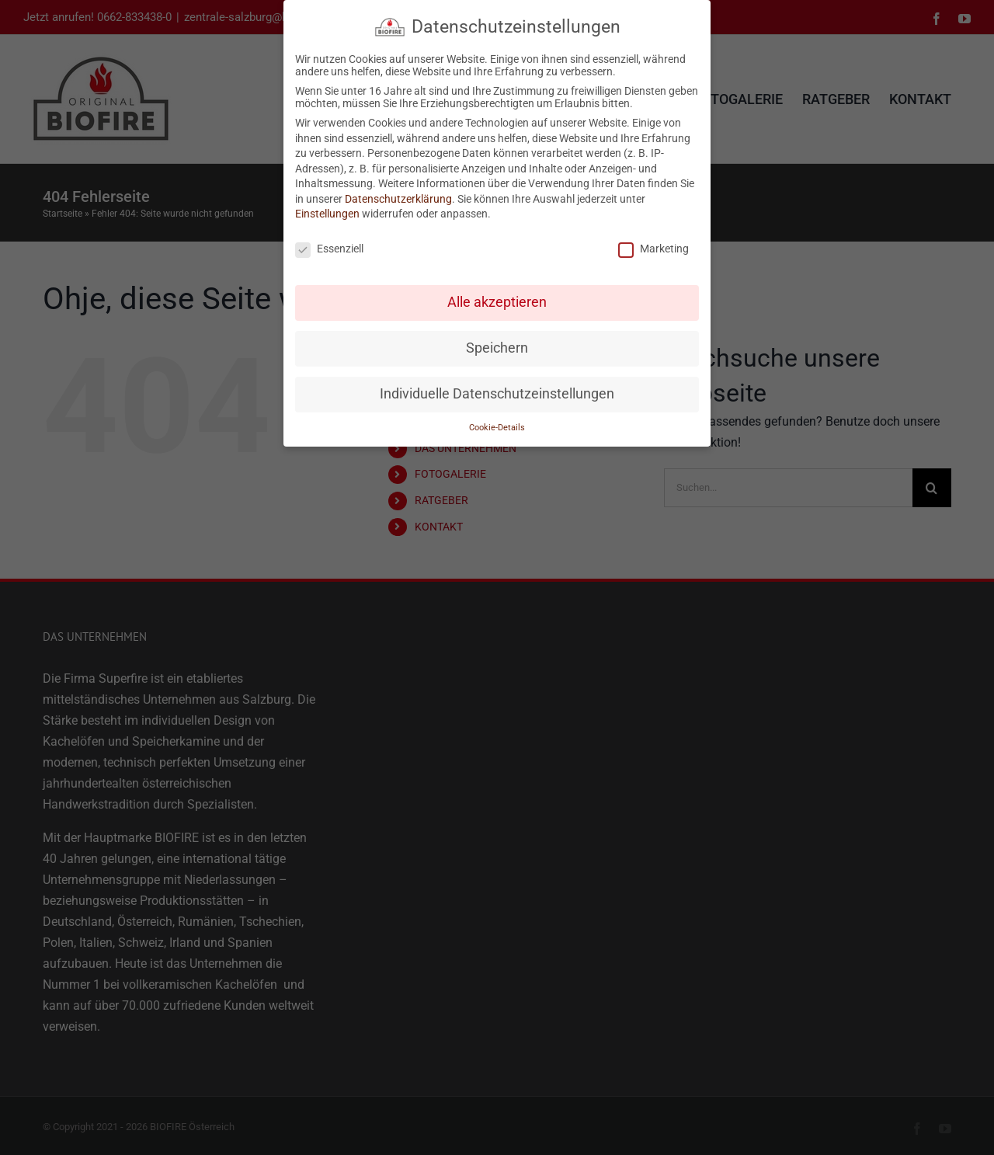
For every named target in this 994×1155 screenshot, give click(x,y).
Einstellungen (327, 213)
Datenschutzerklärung (398, 199)
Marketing (653, 248)
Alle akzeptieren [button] (497, 302)
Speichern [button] (497, 348)
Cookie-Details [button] (497, 427)
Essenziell (329, 248)
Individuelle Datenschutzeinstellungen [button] (497, 394)
